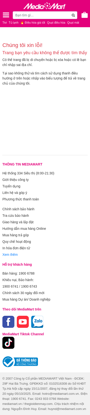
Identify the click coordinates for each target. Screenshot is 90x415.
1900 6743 (29, 286)
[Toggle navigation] (6, 15)
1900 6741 (10, 286)
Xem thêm (10, 255)
